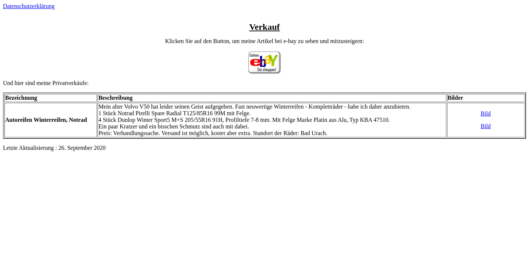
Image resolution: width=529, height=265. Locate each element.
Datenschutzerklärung (28, 6)
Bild (485, 113)
